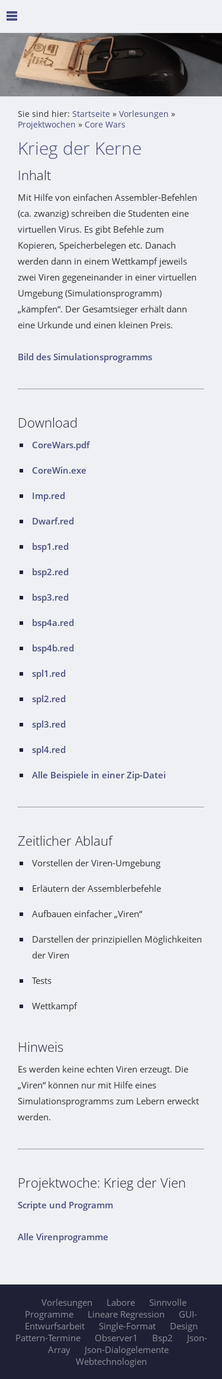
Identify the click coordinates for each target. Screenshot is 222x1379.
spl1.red (49, 673)
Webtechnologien (111, 1361)
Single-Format (127, 1326)
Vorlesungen (144, 114)
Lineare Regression (126, 1314)
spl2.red (49, 699)
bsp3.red (50, 597)
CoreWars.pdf (60, 445)
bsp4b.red (53, 648)
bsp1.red (50, 546)
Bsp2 (162, 1338)
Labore (121, 1302)
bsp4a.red (53, 622)
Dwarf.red (53, 521)
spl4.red (49, 749)
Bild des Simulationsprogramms (85, 357)
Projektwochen (47, 124)
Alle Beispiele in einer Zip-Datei (99, 775)
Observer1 (116, 1338)
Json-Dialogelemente (127, 1349)
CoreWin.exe (59, 470)
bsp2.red (50, 572)
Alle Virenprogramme (63, 1237)
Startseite (91, 114)
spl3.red (49, 724)
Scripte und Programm (65, 1205)
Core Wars (105, 124)
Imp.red (48, 495)
